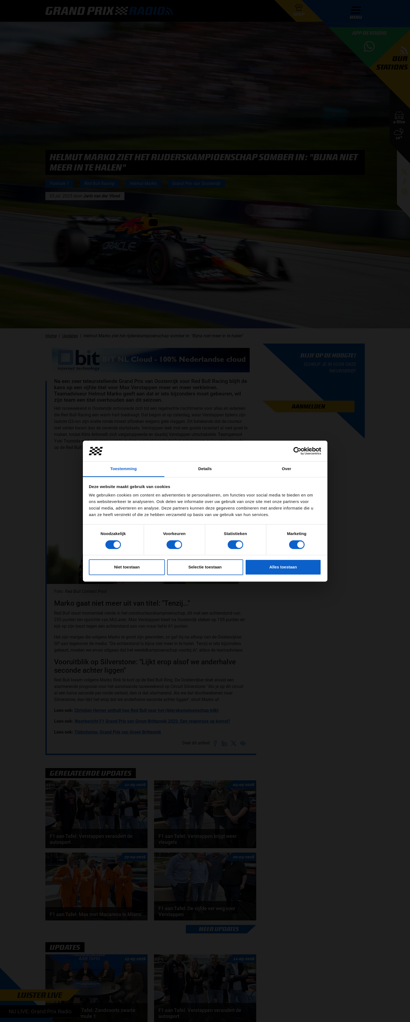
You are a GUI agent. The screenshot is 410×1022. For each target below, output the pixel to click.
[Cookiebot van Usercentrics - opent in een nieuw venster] (297, 451)
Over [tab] (286, 469)
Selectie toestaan (205, 567)
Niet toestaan (127, 567)
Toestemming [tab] (123, 469)
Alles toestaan (283, 567)
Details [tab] (205, 469)
